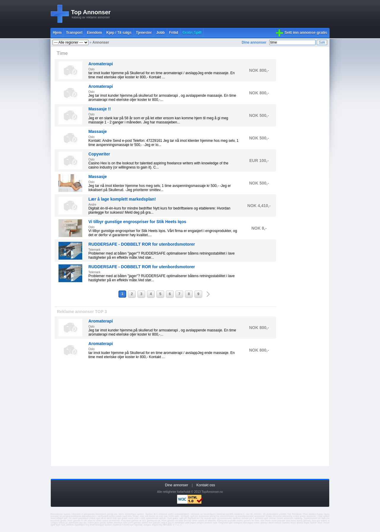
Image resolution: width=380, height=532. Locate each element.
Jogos (155, 524)
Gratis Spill (192, 33)
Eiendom (94, 33)
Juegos (147, 524)
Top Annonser (90, 12)
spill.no (194, 516)
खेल (165, 524)
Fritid (173, 33)
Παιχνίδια (223, 522)
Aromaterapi (100, 63)
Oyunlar (138, 524)
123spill (185, 516)
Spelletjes (80, 524)
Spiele (313, 522)
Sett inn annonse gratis (305, 32)
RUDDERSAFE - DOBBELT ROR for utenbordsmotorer (141, 244)
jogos (193, 522)
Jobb (160, 33)
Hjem (57, 33)
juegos (200, 522)
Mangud (99, 524)
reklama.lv (239, 514)
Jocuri (326, 522)
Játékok (70, 524)
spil (65, 518)
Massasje (97, 131)
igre (230, 522)
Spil (63, 524)
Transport (74, 33)
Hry (160, 524)
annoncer (259, 516)
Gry (87, 524)
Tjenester (144, 33)
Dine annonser (254, 42)
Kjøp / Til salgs (118, 33)
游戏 (169, 524)
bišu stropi (133, 516)
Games (286, 522)
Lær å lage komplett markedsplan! (122, 199)
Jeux (319, 522)
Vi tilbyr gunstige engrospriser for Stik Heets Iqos (137, 221)
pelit (187, 522)
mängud (237, 522)
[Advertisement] (221, 14)
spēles (140, 514)
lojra (215, 522)
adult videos (274, 522)
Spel (58, 524)
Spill (52, 524)
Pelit (92, 524)
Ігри (131, 524)
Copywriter (99, 154)
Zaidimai (117, 524)
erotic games (260, 522)
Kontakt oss (206, 485)
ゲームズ (177, 524)
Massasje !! (99, 109)
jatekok (208, 522)
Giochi (125, 524)
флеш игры (303, 522)
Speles (108, 524)
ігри (245, 522)
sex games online (158, 522)
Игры (293, 522)
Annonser (100, 42)
